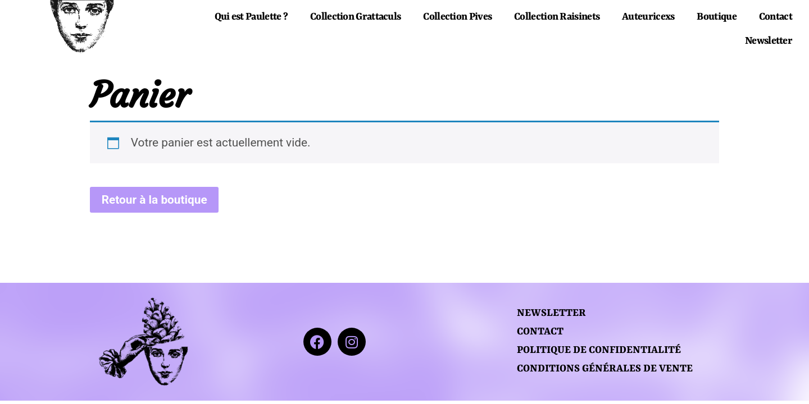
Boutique (716, 17)
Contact (775, 17)
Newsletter (768, 41)
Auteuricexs (648, 17)
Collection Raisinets (556, 17)
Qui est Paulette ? (251, 17)
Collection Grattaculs (355, 17)
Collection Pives (457, 17)
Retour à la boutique (154, 199)
